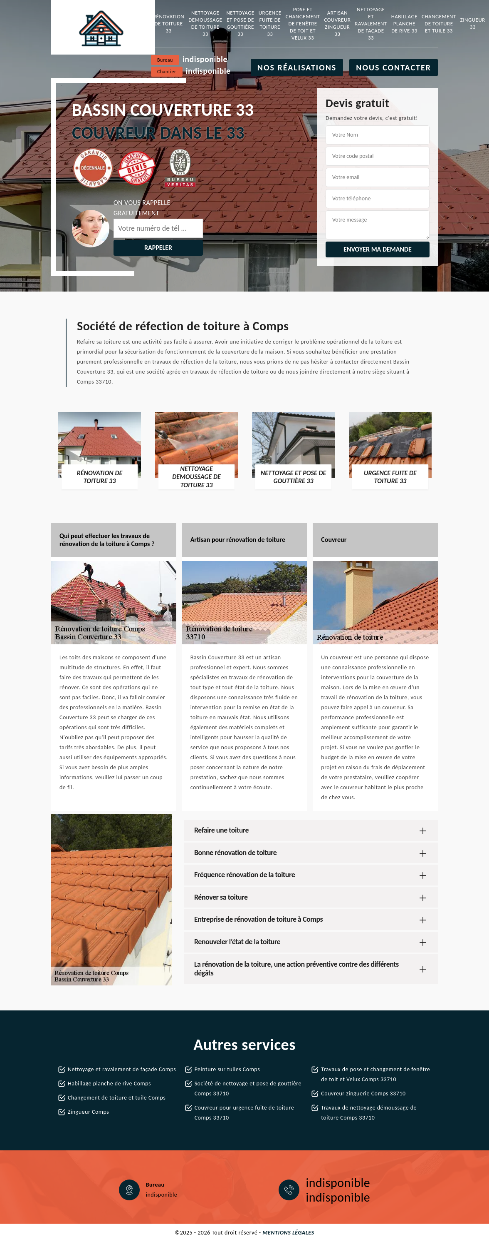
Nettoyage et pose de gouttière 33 (240, 23)
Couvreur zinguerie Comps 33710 (363, 1093)
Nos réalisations (297, 67)
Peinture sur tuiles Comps (227, 1069)
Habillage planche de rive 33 (404, 23)
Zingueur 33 (472, 23)
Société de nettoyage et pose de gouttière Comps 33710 (248, 1088)
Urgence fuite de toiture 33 (270, 23)
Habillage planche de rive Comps (109, 1083)
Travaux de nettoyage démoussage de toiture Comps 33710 (369, 1112)
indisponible (205, 59)
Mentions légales (288, 1232)
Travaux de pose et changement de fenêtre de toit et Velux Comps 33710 (375, 1074)
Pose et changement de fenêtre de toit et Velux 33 (303, 23)
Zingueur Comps (88, 1111)
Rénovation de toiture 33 (168, 23)
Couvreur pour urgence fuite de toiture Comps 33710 (244, 1112)
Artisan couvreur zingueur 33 (337, 23)
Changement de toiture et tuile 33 (439, 23)
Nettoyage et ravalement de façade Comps (122, 1069)
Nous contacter (393, 67)
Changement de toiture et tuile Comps (116, 1097)
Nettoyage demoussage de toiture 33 (205, 23)
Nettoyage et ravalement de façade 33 (371, 23)
